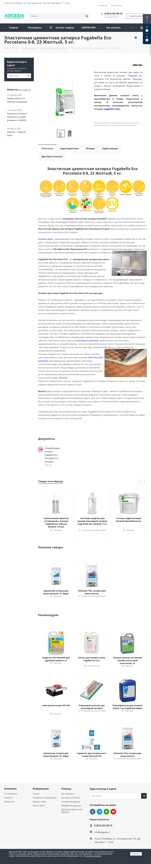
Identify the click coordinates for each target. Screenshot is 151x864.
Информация (41, 788)
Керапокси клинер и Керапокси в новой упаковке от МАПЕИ (17, 117)
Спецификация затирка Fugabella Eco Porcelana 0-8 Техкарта (52, 455)
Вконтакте (92, 811)
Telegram (99, 811)
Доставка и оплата (70, 797)
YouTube (113, 811)
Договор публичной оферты (71, 810)
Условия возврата (70, 801)
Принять (136, 854)
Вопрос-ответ (40, 801)
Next (144, 481)
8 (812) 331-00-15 (113, 13)
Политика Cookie (92, 855)
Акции (36, 793)
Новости (8, 797)
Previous (140, 481)
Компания (10, 788)
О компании (10, 793)
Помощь (66, 788)
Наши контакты (99, 819)
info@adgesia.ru (102, 832)
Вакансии (9, 801)
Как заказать (67, 793)
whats (106, 811)
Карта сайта (39, 805)
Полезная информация (45, 797)
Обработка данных (71, 805)
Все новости (24, 89)
